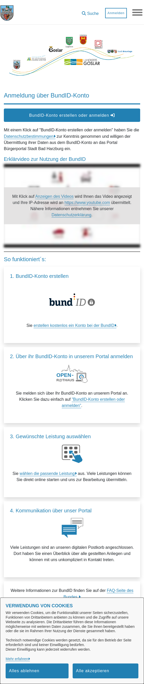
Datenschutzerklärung (71, 215)
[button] (90, 11)
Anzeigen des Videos (54, 196)
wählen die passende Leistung (47, 473)
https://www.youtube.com (87, 202)
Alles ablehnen (24, 671)
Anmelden (116, 13)
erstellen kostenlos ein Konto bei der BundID (74, 325)
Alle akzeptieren (92, 671)
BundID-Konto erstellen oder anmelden (72, 115)
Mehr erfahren (17, 659)
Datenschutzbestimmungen (28, 136)
